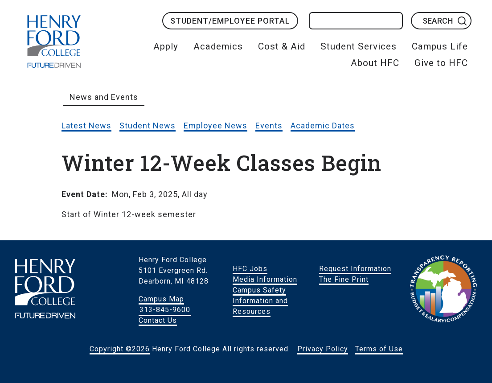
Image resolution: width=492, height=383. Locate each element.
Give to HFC (441, 63)
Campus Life (440, 46)
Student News (147, 125)
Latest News (86, 125)
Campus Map (161, 299)
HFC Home (53, 41)
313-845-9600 (164, 309)
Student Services (358, 46)
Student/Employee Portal (230, 20)
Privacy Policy (322, 349)
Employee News (215, 125)
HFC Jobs (250, 268)
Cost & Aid (281, 46)
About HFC (375, 63)
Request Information (355, 268)
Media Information (265, 279)
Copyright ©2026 (120, 349)
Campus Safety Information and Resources (260, 301)
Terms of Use (379, 349)
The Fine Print (344, 279)
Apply (165, 46)
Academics (218, 46)
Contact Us (158, 320)
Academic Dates (323, 125)
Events (269, 125)
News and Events (104, 97)
